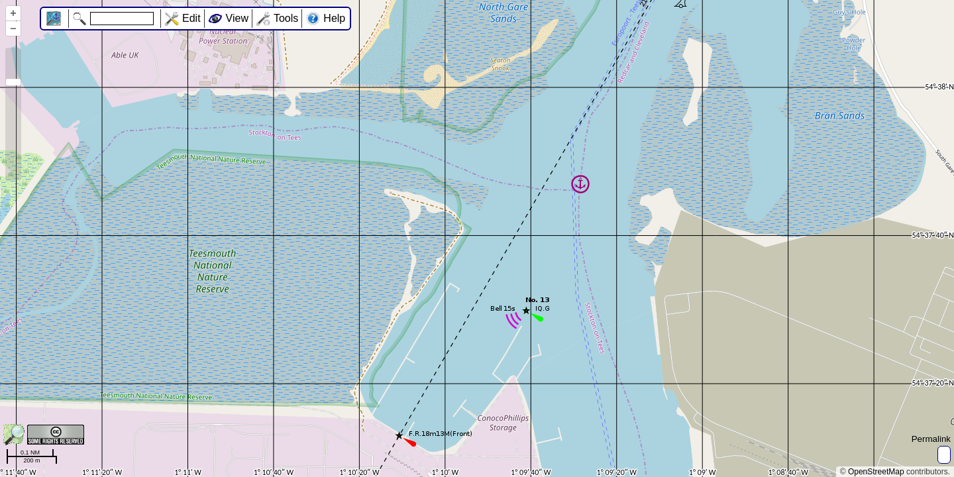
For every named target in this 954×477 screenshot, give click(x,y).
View (237, 18)
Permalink (931, 439)
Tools (286, 18)
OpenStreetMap (876, 471)
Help (334, 18)
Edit (191, 18)
